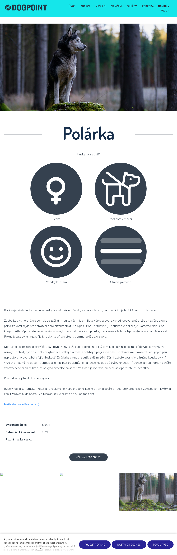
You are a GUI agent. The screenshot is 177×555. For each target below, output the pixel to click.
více (39, 548)
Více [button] (164, 8)
